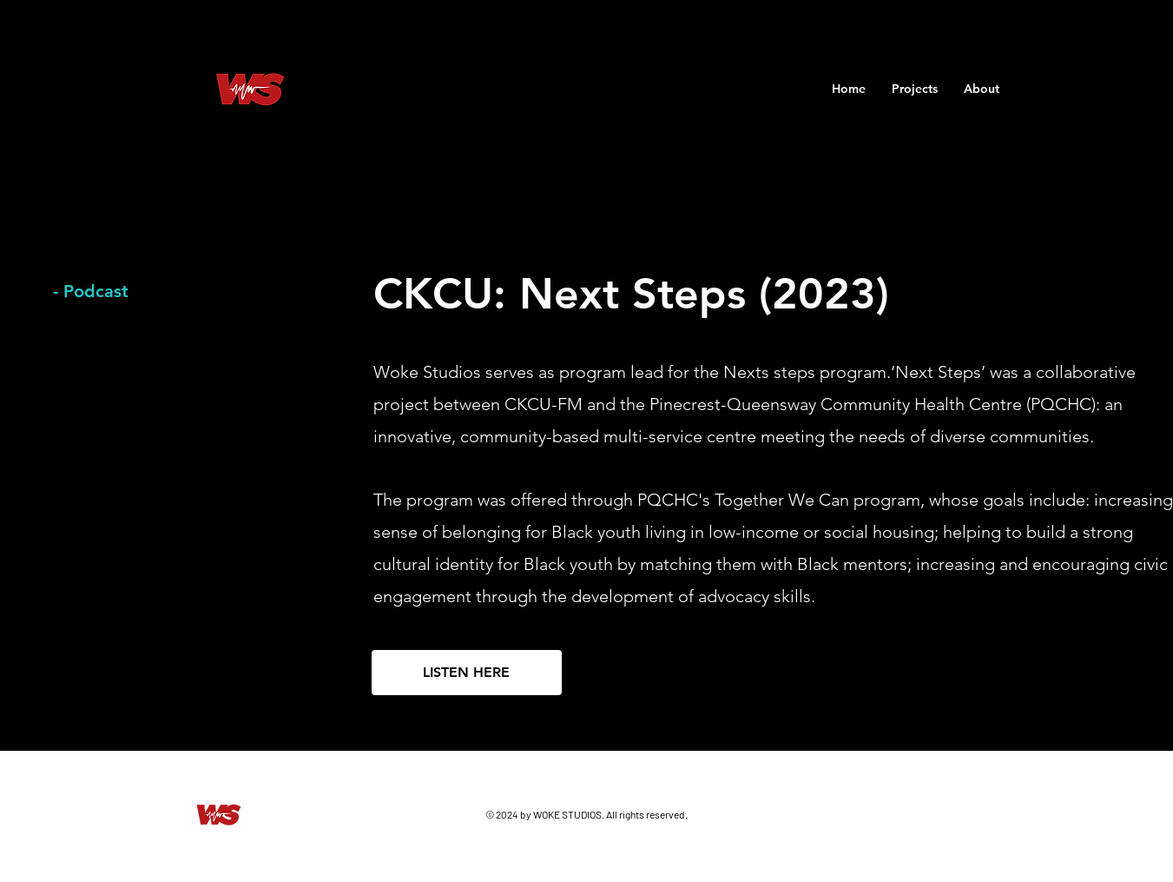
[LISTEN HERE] (466, 672)
